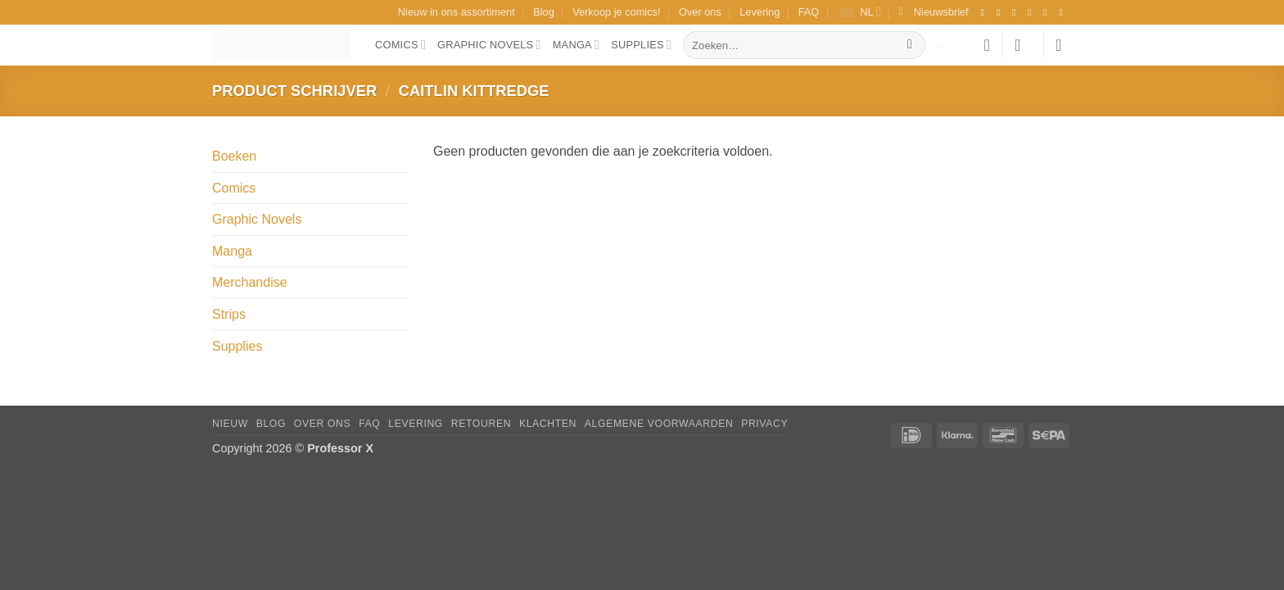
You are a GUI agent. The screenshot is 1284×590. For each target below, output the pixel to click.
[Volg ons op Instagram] (1001, 12)
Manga (576, 44)
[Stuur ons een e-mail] (1048, 12)
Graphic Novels (489, 44)
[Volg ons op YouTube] (1064, 12)
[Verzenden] (910, 45)
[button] (934, 12)
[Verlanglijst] (986, 45)
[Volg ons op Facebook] (985, 12)
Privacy (764, 423)
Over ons (700, 12)
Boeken (234, 156)
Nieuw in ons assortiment (456, 12)
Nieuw (230, 423)
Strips (229, 314)
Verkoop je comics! (616, 12)
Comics (400, 44)
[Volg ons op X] (1033, 12)
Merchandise (249, 282)
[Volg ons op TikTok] (1017, 12)
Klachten (547, 423)
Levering (759, 12)
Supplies (641, 44)
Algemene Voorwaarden (659, 423)
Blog (543, 12)
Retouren (481, 423)
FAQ (809, 12)
